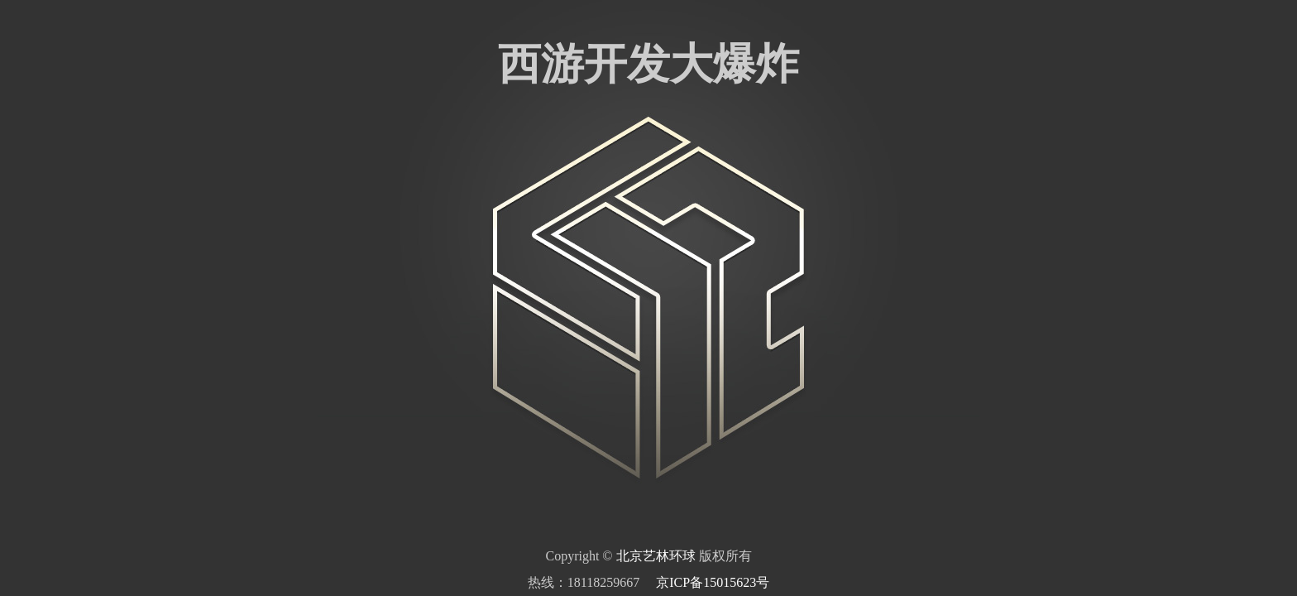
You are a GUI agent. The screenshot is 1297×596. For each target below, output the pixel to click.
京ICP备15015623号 (712, 582)
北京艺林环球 (656, 556)
